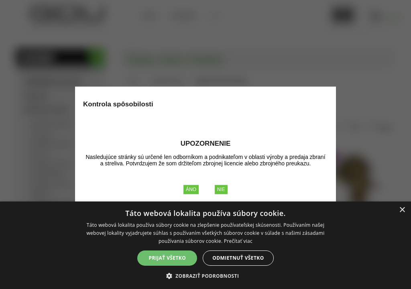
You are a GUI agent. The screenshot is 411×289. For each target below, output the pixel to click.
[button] (205, 275)
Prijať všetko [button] (167, 257)
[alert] (205, 245)
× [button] (402, 210)
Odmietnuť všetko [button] (238, 257)
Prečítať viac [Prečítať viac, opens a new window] (238, 241)
